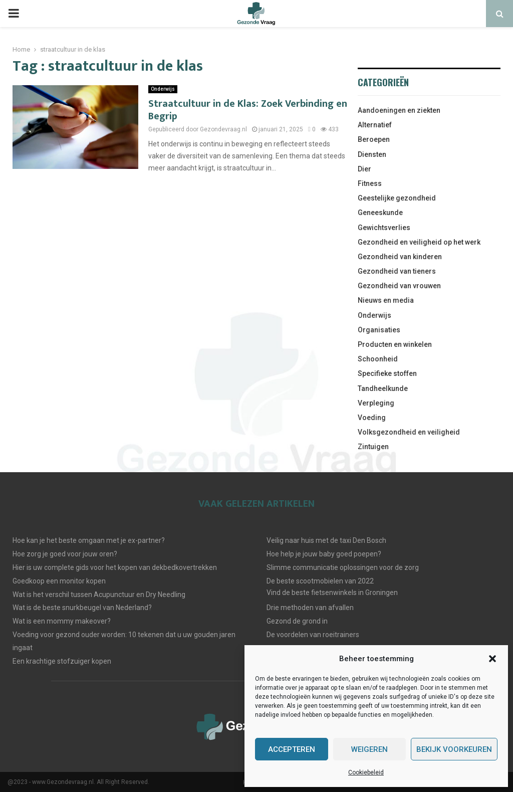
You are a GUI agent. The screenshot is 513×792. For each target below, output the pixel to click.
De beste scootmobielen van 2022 (320, 581)
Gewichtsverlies (384, 228)
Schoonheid (378, 359)
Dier (364, 169)
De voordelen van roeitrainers (313, 635)
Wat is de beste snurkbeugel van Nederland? (82, 608)
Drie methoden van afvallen (310, 608)
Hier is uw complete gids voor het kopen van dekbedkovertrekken (115, 567)
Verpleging (376, 403)
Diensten (372, 154)
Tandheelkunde (383, 388)
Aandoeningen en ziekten (399, 110)
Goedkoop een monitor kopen (59, 581)
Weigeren (369, 749)
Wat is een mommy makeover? (62, 621)
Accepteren (291, 749)
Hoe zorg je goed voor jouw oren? (65, 554)
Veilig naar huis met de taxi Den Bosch (326, 540)
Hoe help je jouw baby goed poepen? (324, 554)
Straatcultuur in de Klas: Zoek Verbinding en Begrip (247, 110)
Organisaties (379, 330)
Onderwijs (163, 89)
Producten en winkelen (395, 344)
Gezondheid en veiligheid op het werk (419, 242)
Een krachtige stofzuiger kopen (62, 661)
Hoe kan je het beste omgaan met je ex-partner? (89, 540)
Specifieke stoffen (387, 373)
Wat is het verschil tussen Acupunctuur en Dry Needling (99, 594)
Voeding (372, 418)
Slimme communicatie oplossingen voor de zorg (343, 567)
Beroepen (374, 139)
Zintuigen (373, 447)
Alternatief (375, 125)
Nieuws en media (386, 300)
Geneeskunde (380, 213)
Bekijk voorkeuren (454, 749)
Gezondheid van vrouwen (399, 286)
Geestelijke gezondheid (397, 198)
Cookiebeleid (366, 772)
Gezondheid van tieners (397, 271)
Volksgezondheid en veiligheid (409, 432)
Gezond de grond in (297, 621)
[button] (492, 659)
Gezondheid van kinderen (400, 257)
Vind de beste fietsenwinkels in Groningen (332, 592)
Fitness (370, 183)
